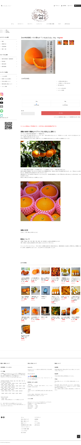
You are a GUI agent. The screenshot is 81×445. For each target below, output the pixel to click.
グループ (30, 23)
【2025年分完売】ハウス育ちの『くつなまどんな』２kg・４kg (35, 318)
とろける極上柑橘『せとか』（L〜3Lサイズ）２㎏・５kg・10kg (35, 280)
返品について (66, 117)
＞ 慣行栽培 (6, 31)
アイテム (77, 5)
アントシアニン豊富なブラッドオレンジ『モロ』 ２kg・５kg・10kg (55, 280)
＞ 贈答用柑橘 (6, 32)
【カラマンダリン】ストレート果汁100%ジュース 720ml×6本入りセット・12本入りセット (75, 280)
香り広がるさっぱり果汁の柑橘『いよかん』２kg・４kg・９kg (25, 337)
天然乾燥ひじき (45, 296)
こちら (14, 377)
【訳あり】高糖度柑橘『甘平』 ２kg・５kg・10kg (25, 297)
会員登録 (64, 5)
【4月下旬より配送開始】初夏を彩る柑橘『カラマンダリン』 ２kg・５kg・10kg (25, 280)
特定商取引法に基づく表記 (75, 117)
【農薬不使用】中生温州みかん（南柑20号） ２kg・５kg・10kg (25, 319)
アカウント (57, 5)
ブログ (59, 23)
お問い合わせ (67, 23)
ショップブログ (24, 430)
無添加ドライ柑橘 (44, 317)
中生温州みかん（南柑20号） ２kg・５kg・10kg (55, 318)
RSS (22, 432)
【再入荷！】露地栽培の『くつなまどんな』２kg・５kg (75, 318)
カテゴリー (21, 23)
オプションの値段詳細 (58, 117)
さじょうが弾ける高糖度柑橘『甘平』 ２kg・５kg (65, 318)
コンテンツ (39, 23)
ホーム (12, 23)
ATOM (24, 432)
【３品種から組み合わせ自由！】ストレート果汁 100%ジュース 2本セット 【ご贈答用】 (75, 298)
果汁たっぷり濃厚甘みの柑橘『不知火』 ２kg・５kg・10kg (45, 279)
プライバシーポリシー (25, 426)
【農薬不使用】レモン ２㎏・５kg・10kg (35, 297)
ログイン (71, 5)
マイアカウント (38, 417)
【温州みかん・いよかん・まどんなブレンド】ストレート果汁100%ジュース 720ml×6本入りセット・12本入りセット (55, 299)
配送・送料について (25, 421)
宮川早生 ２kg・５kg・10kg (65, 297)
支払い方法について (25, 419)
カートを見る (37, 423)
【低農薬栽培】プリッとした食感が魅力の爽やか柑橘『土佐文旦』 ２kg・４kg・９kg (65, 280)
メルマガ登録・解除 (50, 23)
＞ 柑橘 (5, 30)
